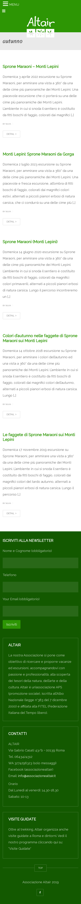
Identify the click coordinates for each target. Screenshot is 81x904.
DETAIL (11, 134)
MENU (14, 4)
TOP (40, 868)
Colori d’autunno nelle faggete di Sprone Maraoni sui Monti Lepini (40, 338)
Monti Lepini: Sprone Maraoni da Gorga (38, 154)
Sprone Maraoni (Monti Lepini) (30, 241)
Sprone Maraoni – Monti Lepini (30, 66)
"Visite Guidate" (19, 848)
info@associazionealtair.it (37, 776)
